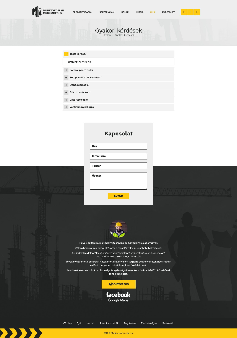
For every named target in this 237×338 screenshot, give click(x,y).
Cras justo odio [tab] (76, 100)
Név (94, 146)
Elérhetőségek (149, 323)
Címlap (107, 35)
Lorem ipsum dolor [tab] (78, 70)
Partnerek (168, 323)
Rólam (125, 12)
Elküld (118, 196)
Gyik (152, 12)
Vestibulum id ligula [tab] (79, 107)
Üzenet (96, 175)
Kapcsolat (168, 12)
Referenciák (106, 12)
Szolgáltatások (82, 12)
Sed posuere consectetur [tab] (82, 77)
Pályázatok (130, 323)
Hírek (139, 12)
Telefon (96, 165)
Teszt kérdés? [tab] (75, 54)
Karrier (90, 323)
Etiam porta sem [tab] (77, 92)
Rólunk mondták (108, 323)
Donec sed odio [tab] (76, 85)
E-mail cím (99, 156)
